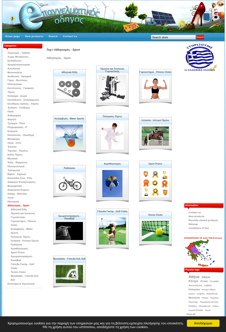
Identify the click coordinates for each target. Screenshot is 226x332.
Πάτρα (205, 298)
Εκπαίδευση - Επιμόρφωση (23, 99)
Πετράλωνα (205, 306)
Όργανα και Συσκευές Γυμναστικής (112, 70)
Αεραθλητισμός (19, 248)
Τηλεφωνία (14, 170)
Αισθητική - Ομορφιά (19, 76)
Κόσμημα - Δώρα (17, 96)
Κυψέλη (201, 293)
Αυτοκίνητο (14, 68)
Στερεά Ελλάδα (196, 310)
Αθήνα (194, 277)
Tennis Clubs (18, 272)
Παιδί (11, 111)
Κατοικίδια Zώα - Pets (20, 178)
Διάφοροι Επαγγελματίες (22, 182)
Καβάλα (208, 285)
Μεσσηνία (194, 297)
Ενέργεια (13, 131)
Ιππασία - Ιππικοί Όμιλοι (25, 240)
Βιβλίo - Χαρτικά (17, 174)
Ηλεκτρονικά (15, 84)
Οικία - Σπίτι (14, 143)
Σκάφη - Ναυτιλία (17, 193)
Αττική (204, 281)
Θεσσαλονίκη (195, 285)
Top (49, 49)
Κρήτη (192, 294)
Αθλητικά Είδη (19, 209)
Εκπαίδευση (14, 60)
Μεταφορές (14, 139)
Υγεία (11, 197)
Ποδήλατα (16, 244)
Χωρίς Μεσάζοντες (18, 56)
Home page (12, 36)
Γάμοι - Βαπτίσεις (18, 80)
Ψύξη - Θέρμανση (17, 162)
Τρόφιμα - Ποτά (16, 123)
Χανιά (208, 310)
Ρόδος (216, 306)
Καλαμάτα (194, 289)
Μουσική (13, 158)
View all (190, 314)
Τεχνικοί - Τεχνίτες (18, 150)
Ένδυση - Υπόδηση (19, 107)
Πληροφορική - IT (17, 127)
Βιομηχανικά (15, 186)
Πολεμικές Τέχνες (20, 236)
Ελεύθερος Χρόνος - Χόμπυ (23, 103)
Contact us (70, 36)
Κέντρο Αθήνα (209, 290)
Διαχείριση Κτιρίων (19, 190)
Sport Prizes (18, 252)
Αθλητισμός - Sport (18, 205)
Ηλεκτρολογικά (16, 166)
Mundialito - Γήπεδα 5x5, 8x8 (69, 258)
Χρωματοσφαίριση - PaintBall (69, 217)
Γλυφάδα (214, 281)
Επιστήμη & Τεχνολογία (21, 283)
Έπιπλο (12, 146)
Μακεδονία (212, 293)
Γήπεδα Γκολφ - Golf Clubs (112, 211)
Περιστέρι (193, 302)
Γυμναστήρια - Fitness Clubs (155, 72)
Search (53, 36)
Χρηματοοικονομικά (19, 64)
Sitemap (193, 224)
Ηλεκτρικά (13, 201)
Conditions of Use (199, 228)
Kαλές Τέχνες (15, 154)
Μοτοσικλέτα (15, 72)
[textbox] (173, 37)
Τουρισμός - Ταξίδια (19, 53)
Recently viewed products (203, 220)
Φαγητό (12, 119)
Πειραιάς (214, 298)
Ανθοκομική (14, 115)
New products (34, 36)
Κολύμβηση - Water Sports (69, 118)
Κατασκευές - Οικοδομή (21, 135)
